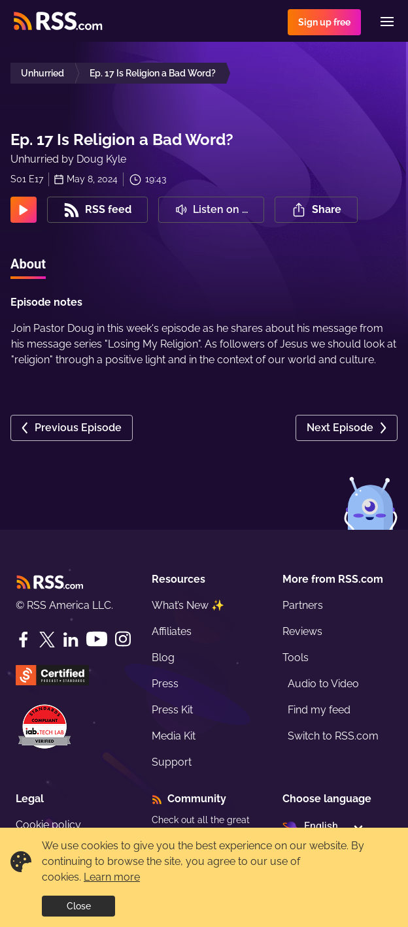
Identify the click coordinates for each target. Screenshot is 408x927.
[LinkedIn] (70, 639)
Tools (295, 657)
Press (165, 683)
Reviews (302, 631)
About (28, 264)
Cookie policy (48, 825)
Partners (302, 605)
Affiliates (172, 631)
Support (172, 762)
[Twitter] (47, 639)
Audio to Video (323, 683)
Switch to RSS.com (333, 736)
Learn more (112, 877)
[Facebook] (23, 639)
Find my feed (319, 710)
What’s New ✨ (188, 605)
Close (79, 906)
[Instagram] (123, 639)
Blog (163, 657)
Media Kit (174, 736)
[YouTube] (96, 639)
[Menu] (387, 21)
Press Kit (172, 710)
